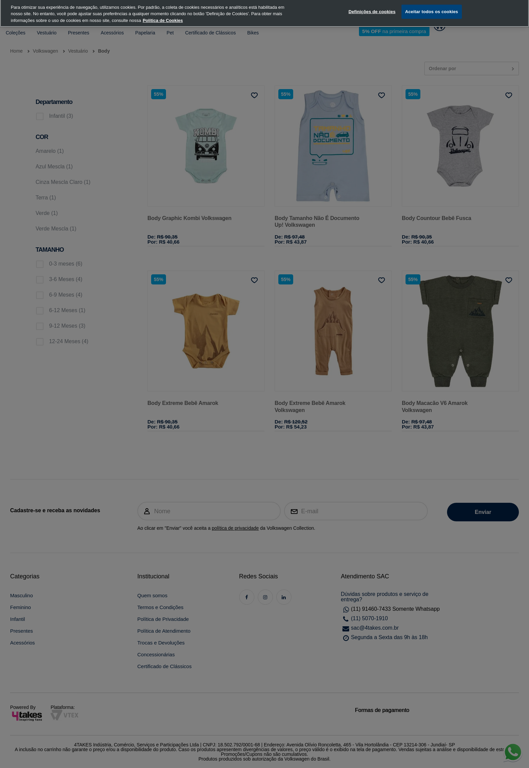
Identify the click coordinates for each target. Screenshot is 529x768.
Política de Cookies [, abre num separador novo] (163, 12)
